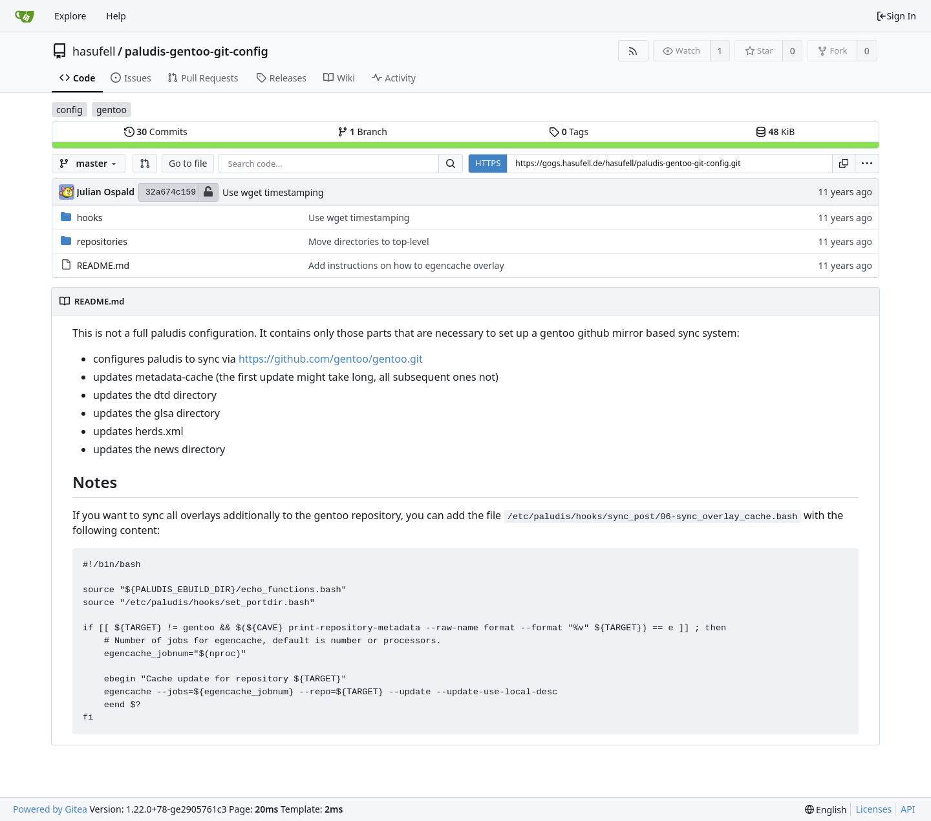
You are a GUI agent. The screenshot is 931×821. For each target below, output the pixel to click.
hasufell (94, 51)
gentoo (111, 109)
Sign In (896, 16)
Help (116, 16)
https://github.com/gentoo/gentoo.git (331, 359)
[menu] (867, 163)
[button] (145, 163)
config (69, 109)
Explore (70, 16)
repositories (102, 241)
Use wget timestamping (273, 192)
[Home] (24, 16)
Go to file (188, 163)
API (908, 809)
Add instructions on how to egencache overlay (406, 265)
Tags (568, 131)
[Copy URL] (843, 163)
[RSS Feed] (633, 50)
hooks (90, 217)
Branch (362, 131)
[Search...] (450, 163)
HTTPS (487, 163)
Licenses (874, 809)
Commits (155, 131)
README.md (103, 265)
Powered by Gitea (50, 809)
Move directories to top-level (368, 241)
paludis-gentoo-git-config (196, 51)
